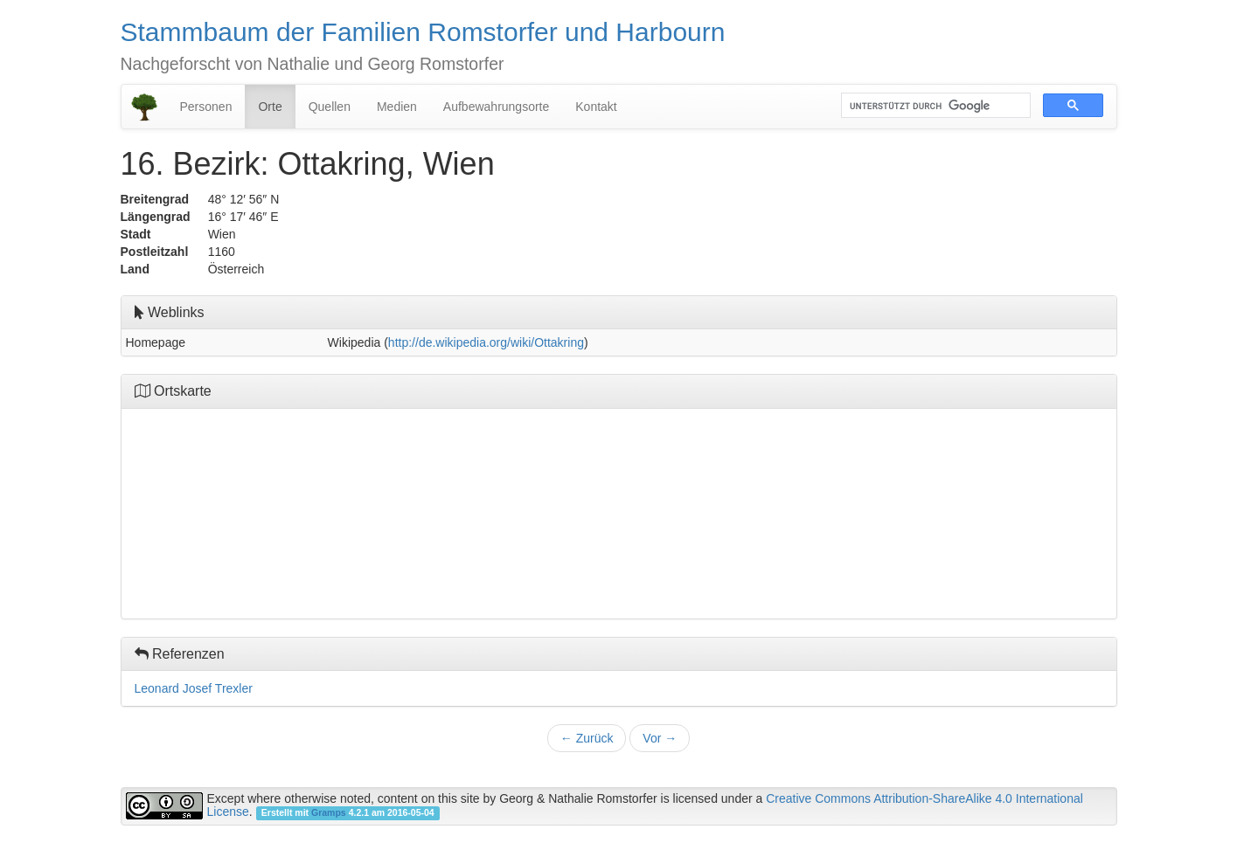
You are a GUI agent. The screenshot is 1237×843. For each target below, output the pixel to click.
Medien (397, 107)
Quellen (330, 107)
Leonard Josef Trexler (194, 688)
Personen (206, 107)
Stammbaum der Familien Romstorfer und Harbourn (423, 31)
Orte (269, 107)
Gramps (328, 812)
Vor (660, 738)
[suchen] (934, 106)
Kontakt (595, 107)
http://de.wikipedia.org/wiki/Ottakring (486, 342)
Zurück (587, 738)
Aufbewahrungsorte (496, 107)
